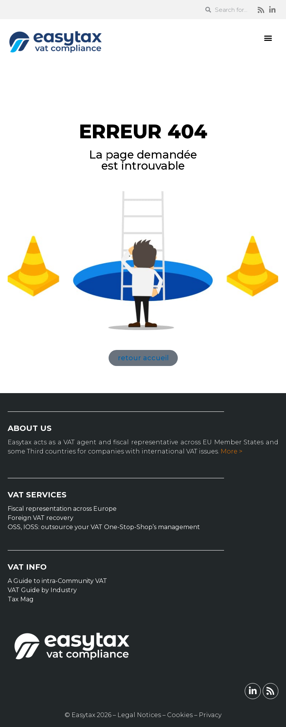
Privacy (210, 715)
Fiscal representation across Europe (62, 508)
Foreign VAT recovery (40, 517)
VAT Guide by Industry (42, 590)
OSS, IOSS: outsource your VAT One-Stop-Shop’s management (104, 527)
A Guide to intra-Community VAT (57, 581)
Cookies (180, 715)
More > (231, 451)
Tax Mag (21, 599)
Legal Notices (139, 715)
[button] (268, 38)
